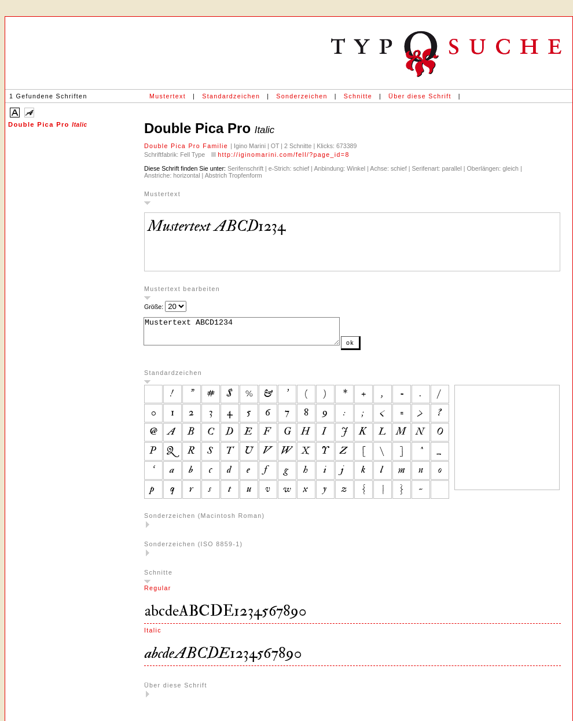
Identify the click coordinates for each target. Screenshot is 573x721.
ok (373, 347)
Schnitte (358, 96)
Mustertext (167, 96)
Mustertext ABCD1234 (253, 334)
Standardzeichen (231, 96)
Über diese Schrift (419, 96)
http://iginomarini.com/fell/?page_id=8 (284, 154)
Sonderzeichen (301, 96)
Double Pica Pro (47, 124)
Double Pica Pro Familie (187, 145)
